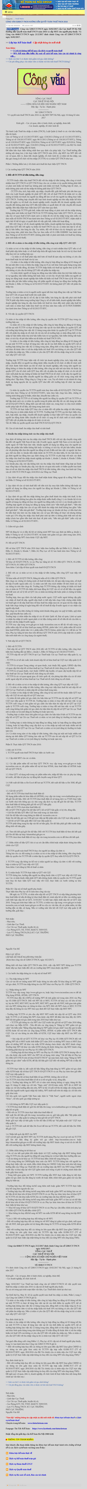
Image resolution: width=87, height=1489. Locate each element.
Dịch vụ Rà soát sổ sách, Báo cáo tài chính (27, 1475)
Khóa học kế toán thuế (64, 1418)
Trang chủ (9, 19)
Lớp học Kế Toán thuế (20, 42)
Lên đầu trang (22, 1485)
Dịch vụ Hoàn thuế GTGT (20, 1464)
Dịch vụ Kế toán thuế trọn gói (22, 1458)
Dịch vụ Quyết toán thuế (20, 1469)
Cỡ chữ (74, 25)
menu (8, 12)
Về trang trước (12, 1485)
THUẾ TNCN (19, 19)
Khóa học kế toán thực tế (20, 1453)
